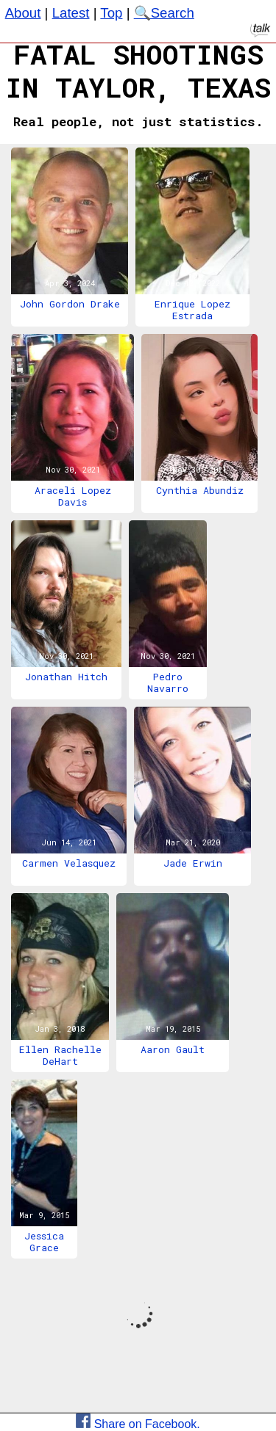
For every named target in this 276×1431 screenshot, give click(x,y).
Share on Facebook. (138, 1424)
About (23, 13)
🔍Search (164, 13)
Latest (71, 13)
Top (111, 13)
